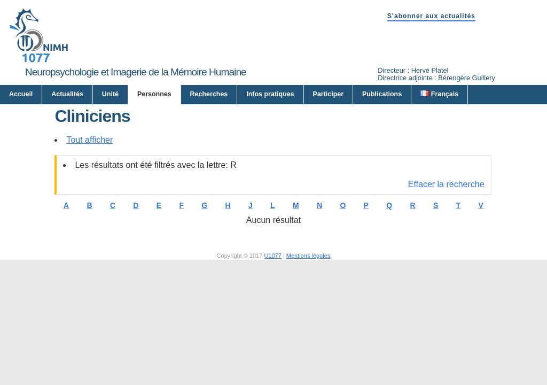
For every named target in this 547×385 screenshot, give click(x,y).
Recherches (209, 94)
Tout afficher (89, 139)
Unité (110, 94)
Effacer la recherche (446, 184)
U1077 (272, 255)
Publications (382, 94)
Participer (328, 94)
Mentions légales (308, 255)
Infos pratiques (270, 94)
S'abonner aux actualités (431, 16)
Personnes (154, 94)
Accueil (21, 94)
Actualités (67, 94)
